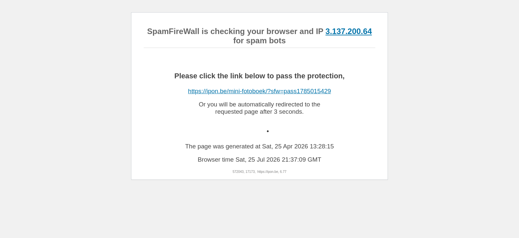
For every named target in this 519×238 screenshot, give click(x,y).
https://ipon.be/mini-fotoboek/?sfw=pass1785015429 (259, 91)
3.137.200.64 (348, 31)
